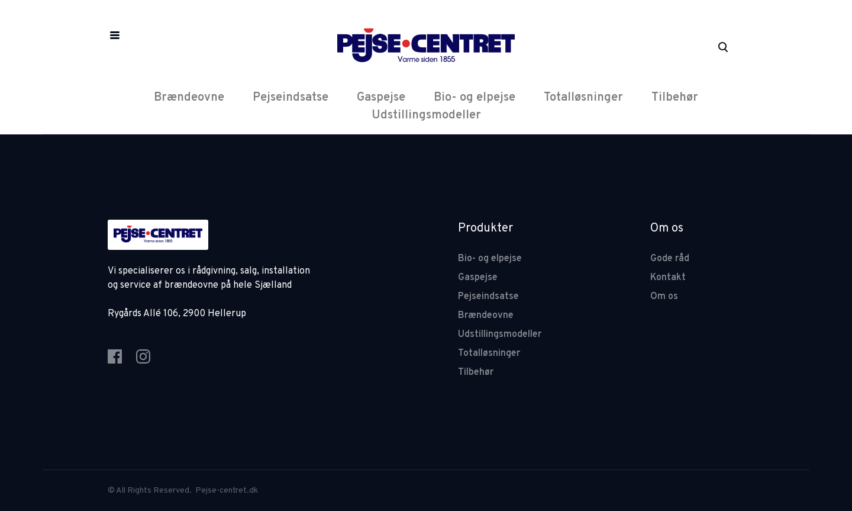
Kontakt (668, 278)
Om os (664, 297)
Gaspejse (381, 97)
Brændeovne (189, 97)
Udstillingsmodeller (426, 115)
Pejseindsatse (290, 97)
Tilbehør (674, 97)
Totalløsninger (583, 97)
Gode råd (669, 259)
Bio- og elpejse (474, 97)
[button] (115, 35)
